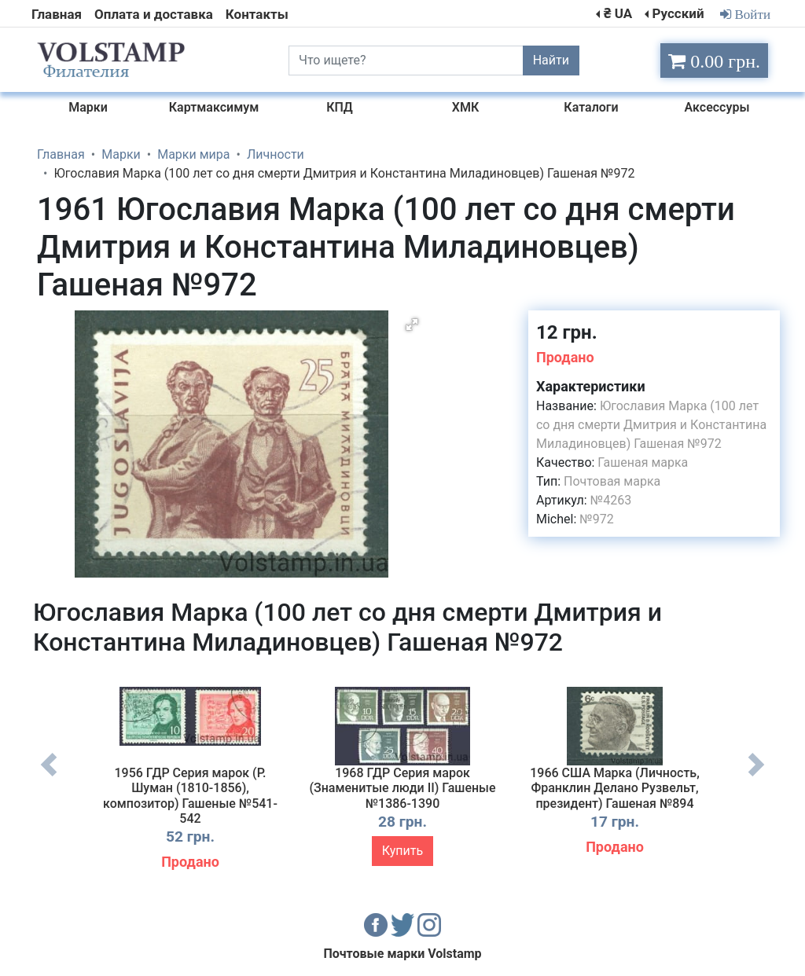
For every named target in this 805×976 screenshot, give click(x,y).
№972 (596, 519)
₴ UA (618, 13)
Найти (551, 60)
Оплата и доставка (153, 14)
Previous (49, 776)
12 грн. (566, 332)
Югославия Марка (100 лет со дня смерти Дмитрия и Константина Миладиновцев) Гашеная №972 (651, 424)
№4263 (610, 500)
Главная (56, 14)
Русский (678, 13)
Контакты (257, 14)
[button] (412, 324)
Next (756, 776)
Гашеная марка (642, 462)
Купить (402, 850)
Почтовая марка (612, 481)
